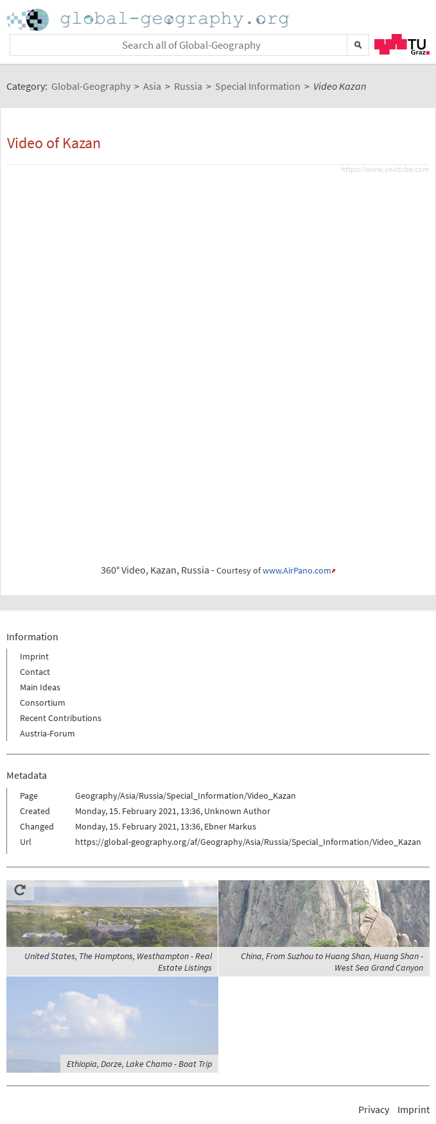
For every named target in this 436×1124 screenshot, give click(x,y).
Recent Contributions (60, 718)
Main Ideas (40, 687)
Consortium (42, 702)
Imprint (34, 656)
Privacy (373, 1109)
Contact (35, 671)
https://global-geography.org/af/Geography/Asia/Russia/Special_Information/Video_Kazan (248, 841)
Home (149, 19)
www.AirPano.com (297, 570)
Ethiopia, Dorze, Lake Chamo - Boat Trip (139, 1063)
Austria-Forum (47, 733)
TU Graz (402, 44)
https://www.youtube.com (385, 169)
